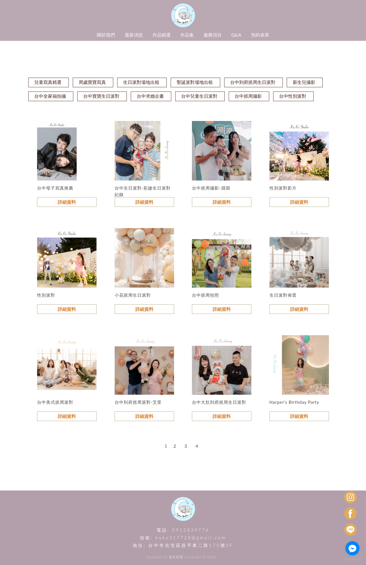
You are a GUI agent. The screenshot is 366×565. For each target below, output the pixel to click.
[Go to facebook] (352, 548)
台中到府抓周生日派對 (252, 82)
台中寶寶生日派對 (101, 96)
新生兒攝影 (304, 82)
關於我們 (106, 34)
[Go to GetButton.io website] (352, 559)
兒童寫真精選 (47, 82)
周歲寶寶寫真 (92, 82)
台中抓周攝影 (248, 96)
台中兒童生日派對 (199, 96)
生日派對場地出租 (141, 82)
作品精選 (162, 34)
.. (218, 557)
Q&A (236, 34)
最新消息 (134, 34)
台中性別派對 (292, 96)
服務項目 (213, 34)
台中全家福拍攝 (50, 96)
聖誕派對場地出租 (195, 82)
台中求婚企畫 (150, 96)
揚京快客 (176, 557)
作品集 (187, 34)
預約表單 (260, 34)
